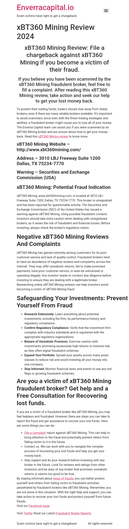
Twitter (28, 513)
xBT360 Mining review (53, 136)
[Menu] (106, 11)
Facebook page (39, 506)
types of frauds (63, 478)
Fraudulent (63, 513)
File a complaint (35, 433)
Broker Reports (81, 513)
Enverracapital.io (45, 7)
